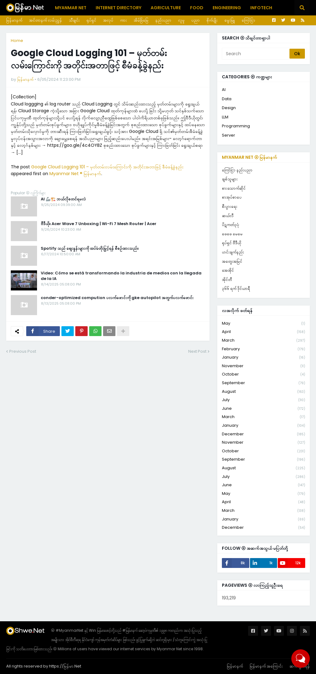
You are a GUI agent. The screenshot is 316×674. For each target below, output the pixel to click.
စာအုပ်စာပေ (232, 197)
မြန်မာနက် (14, 20)
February (263, 349)
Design (229, 108)
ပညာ (195, 20)
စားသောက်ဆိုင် (234, 188)
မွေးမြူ (229, 20)
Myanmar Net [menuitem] (70, 8)
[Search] (256, 54)
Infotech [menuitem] (261, 8)
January (263, 357)
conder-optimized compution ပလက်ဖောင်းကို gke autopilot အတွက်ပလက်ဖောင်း (117, 298)
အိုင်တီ (227, 279)
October (263, 374)
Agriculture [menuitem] (166, 8)
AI (224, 89)
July (263, 400)
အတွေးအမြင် (232, 261)
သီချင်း (74, 20)
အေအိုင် (228, 270)
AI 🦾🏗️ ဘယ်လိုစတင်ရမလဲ (63, 199)
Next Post (197, 351)
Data (226, 99)
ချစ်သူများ (230, 179)
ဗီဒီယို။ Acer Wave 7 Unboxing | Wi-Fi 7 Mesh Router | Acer (98, 224)
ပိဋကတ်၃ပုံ (230, 225)
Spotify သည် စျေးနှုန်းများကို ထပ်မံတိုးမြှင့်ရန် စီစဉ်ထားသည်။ (90, 248)
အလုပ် (108, 20)
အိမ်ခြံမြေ (141, 20)
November (263, 366)
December (263, 434)
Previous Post (22, 351)
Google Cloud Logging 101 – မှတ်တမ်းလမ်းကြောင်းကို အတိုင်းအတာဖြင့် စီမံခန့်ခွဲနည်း (107, 167)
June (263, 408)
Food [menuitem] (196, 8)
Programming (236, 126)
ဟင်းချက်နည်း (233, 252)
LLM (225, 117)
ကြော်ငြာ (248, 20)
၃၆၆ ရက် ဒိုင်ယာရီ (236, 288)
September (263, 383)
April (263, 332)
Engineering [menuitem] (227, 8)
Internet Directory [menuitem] (118, 8)
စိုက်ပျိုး (212, 20)
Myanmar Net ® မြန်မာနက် (75, 174)
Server (228, 135)
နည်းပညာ (163, 20)
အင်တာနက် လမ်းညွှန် (45, 20)
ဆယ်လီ (228, 216)
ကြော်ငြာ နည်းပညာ (237, 170)
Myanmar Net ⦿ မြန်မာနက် (249, 157)
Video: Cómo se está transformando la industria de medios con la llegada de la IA (121, 276)
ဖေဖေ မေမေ (232, 234)
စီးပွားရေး (229, 206)
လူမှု (181, 20)
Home (17, 40)
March (263, 340)
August (263, 391)
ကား (123, 20)
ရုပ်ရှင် (91, 20)
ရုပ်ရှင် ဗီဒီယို (231, 243)
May (263, 323)
